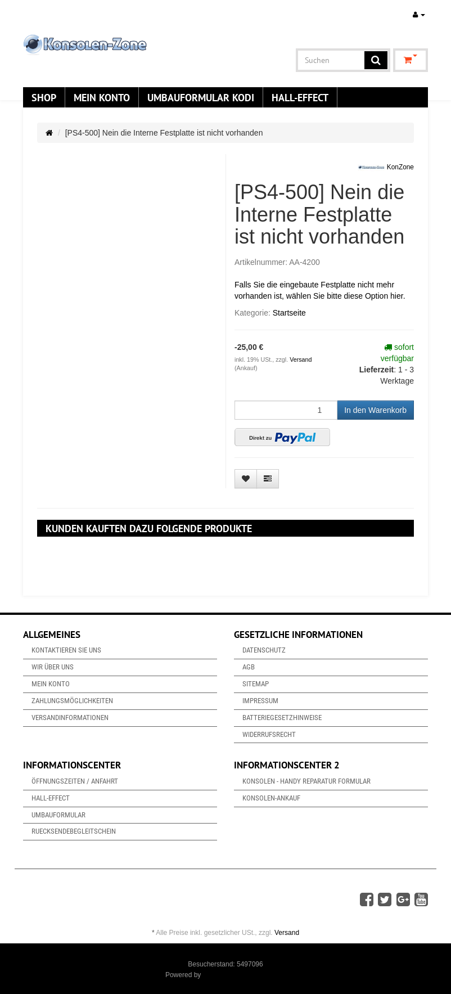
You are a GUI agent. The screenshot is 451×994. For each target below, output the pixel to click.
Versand (301, 359)
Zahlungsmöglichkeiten (72, 700)
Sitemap (255, 684)
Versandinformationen (70, 717)
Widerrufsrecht (269, 734)
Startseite (289, 312)
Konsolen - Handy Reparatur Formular (306, 781)
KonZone (386, 167)
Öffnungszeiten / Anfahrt (74, 781)
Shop (43, 97)
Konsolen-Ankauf (271, 798)
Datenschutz (264, 650)
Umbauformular (58, 815)
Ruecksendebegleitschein (73, 831)
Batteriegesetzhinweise (282, 717)
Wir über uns (52, 667)
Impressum (260, 700)
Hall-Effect (300, 97)
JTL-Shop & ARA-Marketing (244, 975)
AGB (248, 667)
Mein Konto (102, 97)
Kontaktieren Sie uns (66, 650)
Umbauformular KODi (200, 97)
